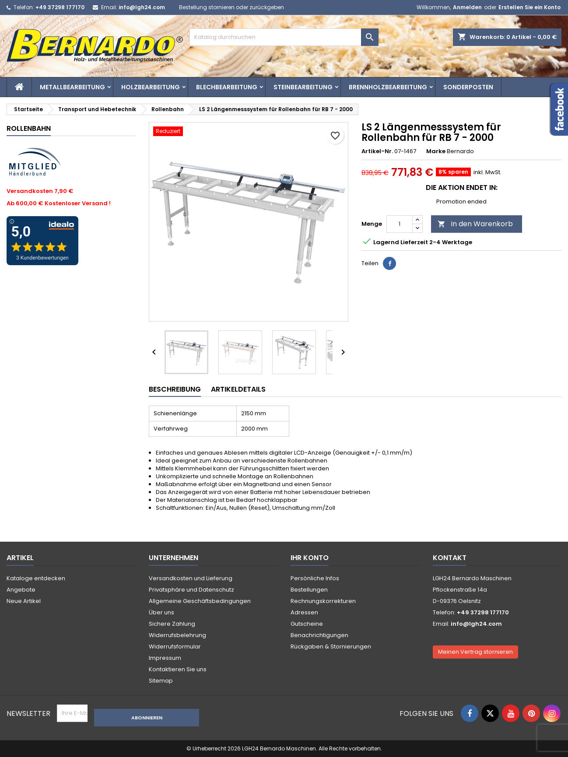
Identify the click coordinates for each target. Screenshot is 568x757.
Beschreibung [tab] (175, 389)
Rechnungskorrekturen (323, 601)
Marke (435, 151)
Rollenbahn (29, 128)
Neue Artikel (24, 601)
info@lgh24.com (142, 7)
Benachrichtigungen (319, 635)
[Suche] (284, 37)
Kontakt (449, 558)
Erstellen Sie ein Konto (529, 7)
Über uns (161, 612)
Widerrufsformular (175, 646)
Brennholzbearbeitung (388, 87)
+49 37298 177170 (59, 7)
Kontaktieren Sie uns (178, 669)
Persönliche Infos (315, 578)
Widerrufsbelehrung (177, 635)
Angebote (21, 589)
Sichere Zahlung (172, 624)
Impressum (165, 658)
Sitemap (161, 680)
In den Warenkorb (475, 224)
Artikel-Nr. (377, 151)
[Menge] (399, 224)
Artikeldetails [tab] (238, 389)
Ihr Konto (310, 558)
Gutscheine (307, 624)
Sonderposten (468, 87)
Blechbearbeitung (226, 87)
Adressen (304, 612)
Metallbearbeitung (72, 87)
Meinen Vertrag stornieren (475, 652)
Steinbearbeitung (303, 87)
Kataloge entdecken (36, 578)
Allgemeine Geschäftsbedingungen (200, 601)
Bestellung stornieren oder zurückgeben (231, 7)
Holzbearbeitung (150, 87)
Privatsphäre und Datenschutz (191, 589)
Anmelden (467, 7)
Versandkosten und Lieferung (190, 578)
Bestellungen (309, 589)
